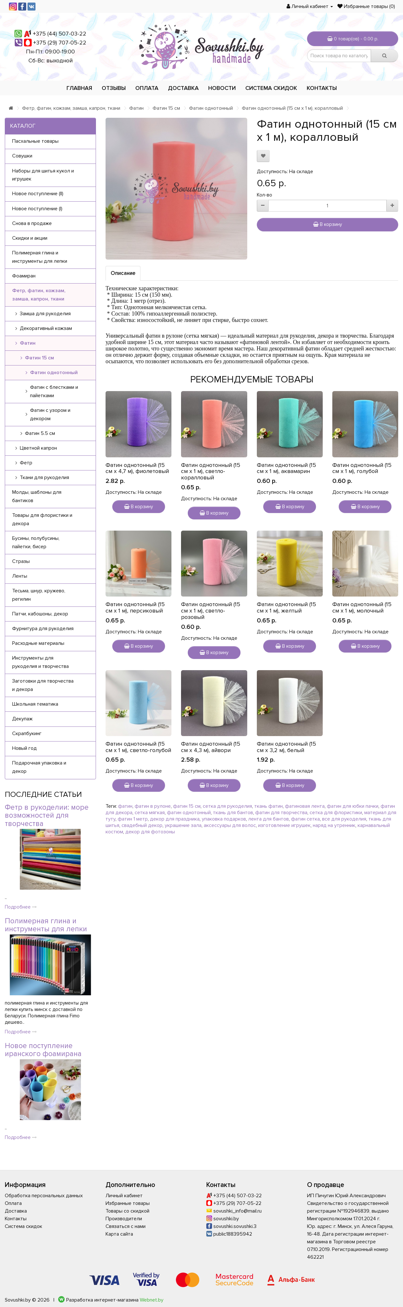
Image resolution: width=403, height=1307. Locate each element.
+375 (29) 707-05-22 (59, 42)
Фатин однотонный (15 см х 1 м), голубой (361, 468)
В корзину (327, 224)
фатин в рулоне (153, 806)
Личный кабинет (124, 1195)
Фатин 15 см (166, 108)
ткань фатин (268, 806)
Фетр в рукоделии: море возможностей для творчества (47, 815)
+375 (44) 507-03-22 (59, 33)
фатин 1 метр (133, 819)
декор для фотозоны (150, 832)
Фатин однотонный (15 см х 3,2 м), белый (286, 747)
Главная (79, 88)
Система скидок (271, 88)
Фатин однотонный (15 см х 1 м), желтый (286, 607)
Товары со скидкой (127, 1211)
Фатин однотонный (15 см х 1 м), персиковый (135, 607)
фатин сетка (305, 819)
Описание (123, 273)
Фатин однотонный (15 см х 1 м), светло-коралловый (210, 471)
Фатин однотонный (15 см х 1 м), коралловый (292, 108)
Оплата (146, 88)
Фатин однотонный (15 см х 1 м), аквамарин (286, 468)
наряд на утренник (334, 825)
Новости (222, 88)
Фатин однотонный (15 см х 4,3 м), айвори (210, 747)
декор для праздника (175, 819)
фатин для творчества (281, 812)
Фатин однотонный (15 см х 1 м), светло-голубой (138, 747)
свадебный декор (142, 825)
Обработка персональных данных (44, 1195)
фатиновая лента (305, 806)
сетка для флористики (336, 812)
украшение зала (183, 825)
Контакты (322, 88)
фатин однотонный (189, 812)
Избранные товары (128, 1203)
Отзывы (114, 88)
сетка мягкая (150, 812)
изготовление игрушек (284, 825)
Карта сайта (119, 1234)
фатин (125, 806)
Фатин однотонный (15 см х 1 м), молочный (361, 607)
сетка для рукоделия (227, 806)
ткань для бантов (233, 812)
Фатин (136, 108)
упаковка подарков (224, 819)
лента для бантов (268, 819)
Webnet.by (151, 1300)
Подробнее (21, 907)
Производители (124, 1218)
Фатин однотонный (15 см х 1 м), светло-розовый (210, 611)
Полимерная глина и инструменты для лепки (46, 925)
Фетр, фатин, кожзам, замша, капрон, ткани (71, 108)
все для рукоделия (344, 819)
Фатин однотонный (211, 108)
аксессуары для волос (230, 825)
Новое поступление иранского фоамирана (43, 1049)
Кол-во (264, 195)
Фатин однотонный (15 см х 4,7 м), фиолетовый (137, 468)
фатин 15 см (187, 806)
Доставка (183, 88)
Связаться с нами (126, 1226)
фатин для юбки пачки (352, 806)
